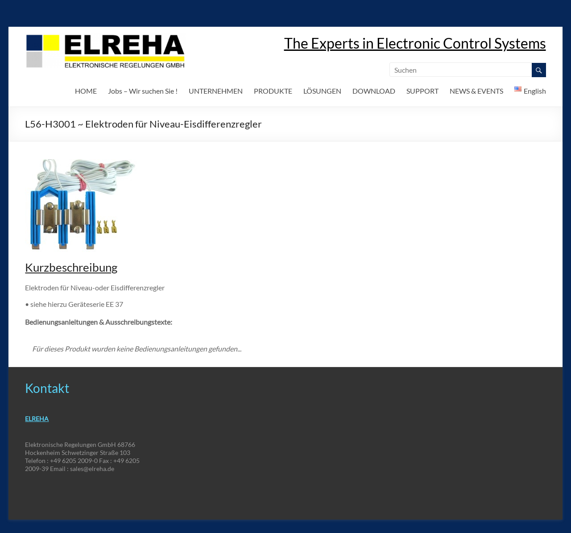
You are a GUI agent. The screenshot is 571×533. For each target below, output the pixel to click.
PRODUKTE (273, 91)
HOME (86, 91)
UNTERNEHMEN (216, 91)
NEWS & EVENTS (476, 91)
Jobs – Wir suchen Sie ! (143, 91)
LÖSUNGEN (322, 91)
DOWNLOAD (373, 91)
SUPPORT (422, 91)
